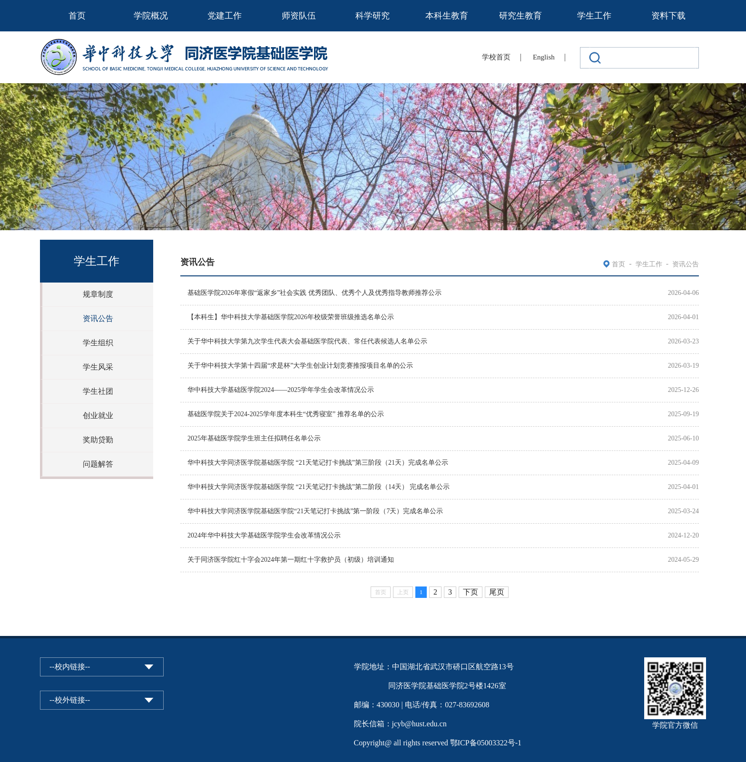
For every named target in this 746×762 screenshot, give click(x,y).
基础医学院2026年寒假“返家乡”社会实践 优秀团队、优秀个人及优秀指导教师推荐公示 (314, 292)
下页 (470, 592)
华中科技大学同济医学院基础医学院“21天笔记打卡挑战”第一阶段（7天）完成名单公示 (315, 511)
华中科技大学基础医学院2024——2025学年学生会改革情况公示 (280, 389)
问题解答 (98, 464)
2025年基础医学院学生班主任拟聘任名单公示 (254, 438)
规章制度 (98, 294)
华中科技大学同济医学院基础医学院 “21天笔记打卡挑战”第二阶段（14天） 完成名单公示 (318, 486)
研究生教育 (520, 15)
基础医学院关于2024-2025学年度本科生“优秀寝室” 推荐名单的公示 (285, 414)
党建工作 (224, 15)
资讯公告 (98, 318)
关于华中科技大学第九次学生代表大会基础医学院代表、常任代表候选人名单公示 (307, 341)
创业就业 (98, 415)
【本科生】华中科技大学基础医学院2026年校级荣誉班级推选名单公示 (290, 317)
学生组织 (98, 343)
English (544, 57)
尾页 (496, 592)
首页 (77, 15)
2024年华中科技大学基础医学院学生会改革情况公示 (264, 535)
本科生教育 (446, 15)
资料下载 (668, 15)
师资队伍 (299, 15)
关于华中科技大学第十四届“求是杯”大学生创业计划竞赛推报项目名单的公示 (300, 365)
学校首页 (496, 57)
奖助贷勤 (98, 440)
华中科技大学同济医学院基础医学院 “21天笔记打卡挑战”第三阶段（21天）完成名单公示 (317, 462)
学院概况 (151, 15)
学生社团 (98, 391)
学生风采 (98, 367)
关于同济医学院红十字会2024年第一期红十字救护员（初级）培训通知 (290, 559)
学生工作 (594, 15)
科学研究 (372, 15)
